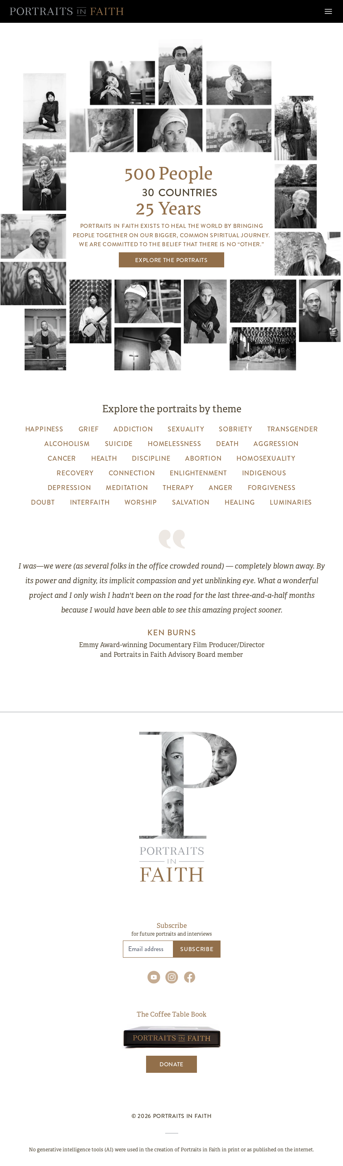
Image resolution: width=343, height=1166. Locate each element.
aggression (276, 443)
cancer (62, 458)
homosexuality (265, 458)
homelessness (174, 443)
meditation (127, 487)
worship (141, 502)
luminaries (291, 502)
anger (221, 487)
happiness (44, 429)
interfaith (90, 502)
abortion (203, 458)
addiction (133, 429)
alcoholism (67, 443)
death (227, 443)
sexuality (186, 429)
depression (69, 487)
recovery (75, 473)
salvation (191, 502)
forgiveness (272, 487)
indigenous (264, 473)
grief (89, 429)
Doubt (43, 502)
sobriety (235, 429)
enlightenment (198, 473)
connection (132, 473)
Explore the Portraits (171, 260)
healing (240, 502)
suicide (119, 443)
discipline (151, 458)
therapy (178, 487)
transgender (292, 429)
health (104, 458)
